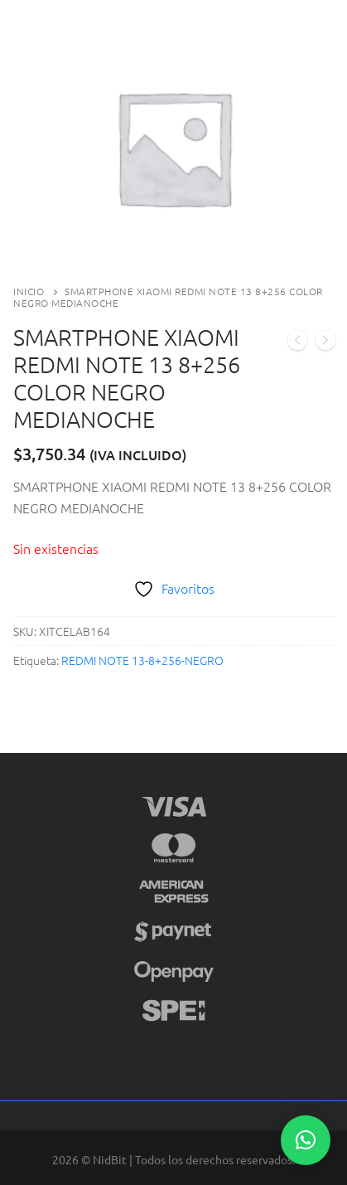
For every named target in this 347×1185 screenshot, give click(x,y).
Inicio (28, 291)
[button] (305, 1140)
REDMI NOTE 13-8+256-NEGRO (142, 660)
